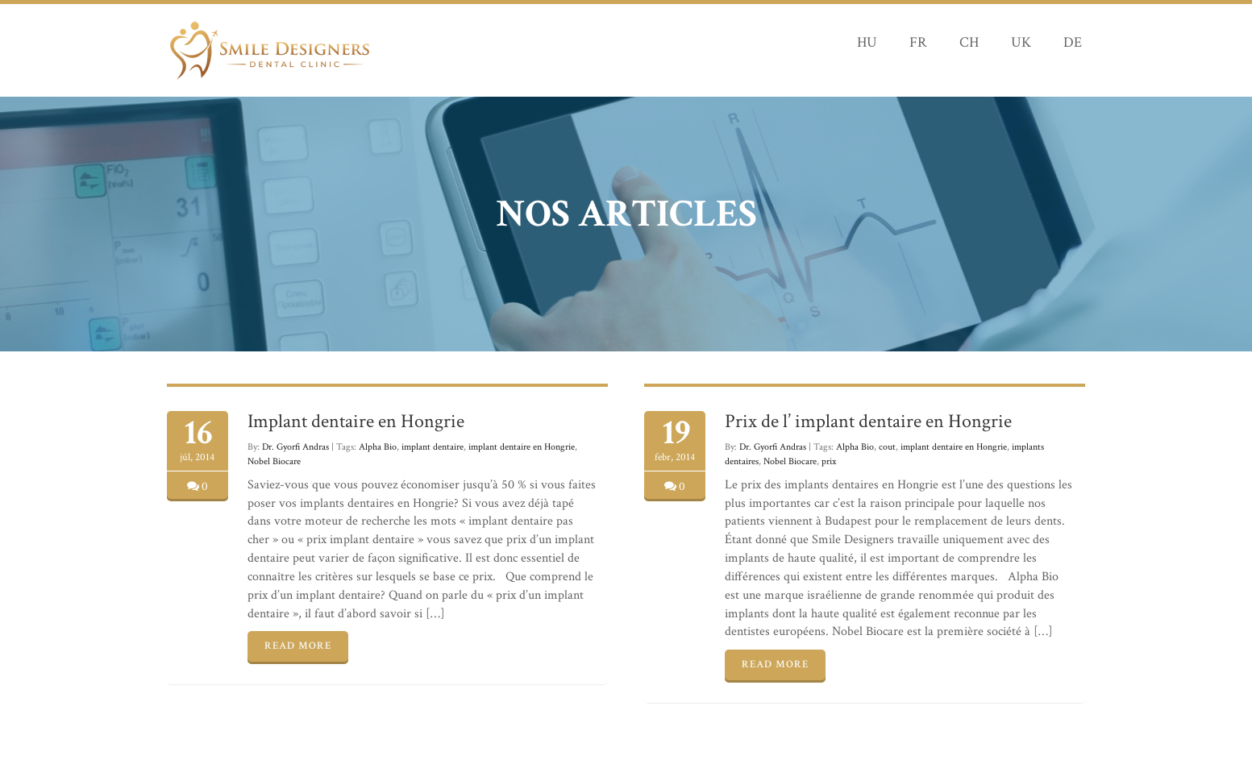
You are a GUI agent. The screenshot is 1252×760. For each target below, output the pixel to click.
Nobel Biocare (274, 461)
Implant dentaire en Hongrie (355, 421)
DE (1072, 42)
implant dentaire (432, 447)
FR (918, 42)
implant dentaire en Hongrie (521, 447)
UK (1021, 42)
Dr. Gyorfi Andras (295, 447)
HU (867, 42)
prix (828, 461)
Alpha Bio (378, 447)
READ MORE (297, 646)
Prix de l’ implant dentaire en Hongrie (868, 421)
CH (969, 42)
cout (887, 447)
